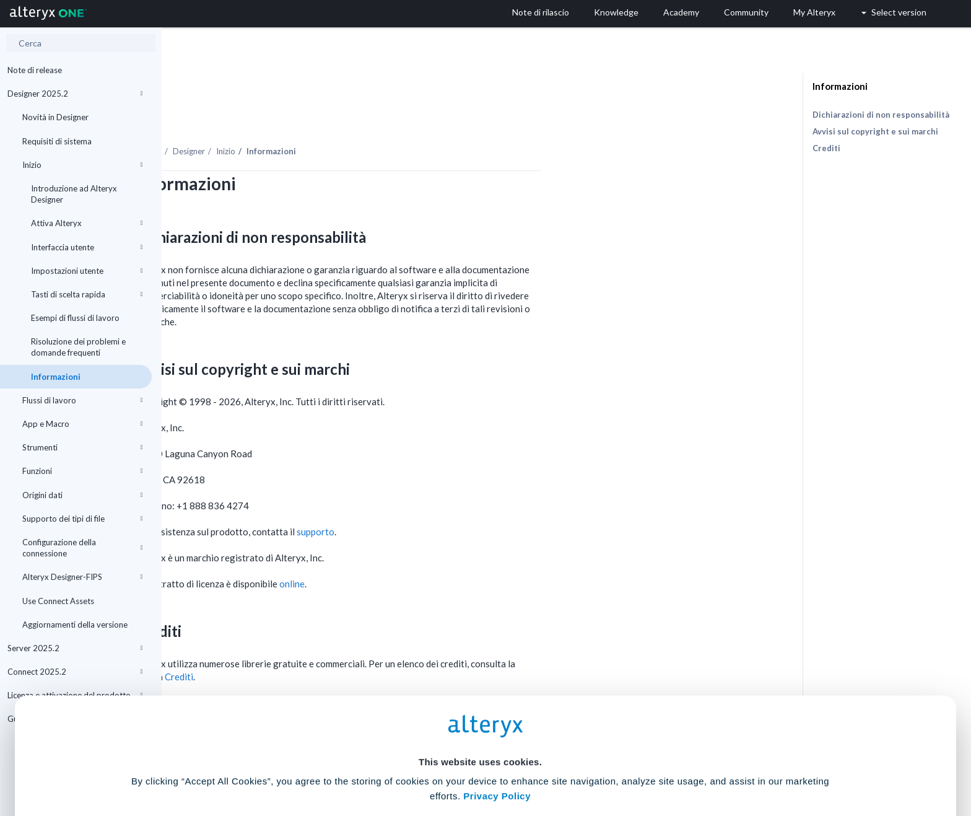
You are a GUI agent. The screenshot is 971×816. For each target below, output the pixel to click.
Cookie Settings (480, 724)
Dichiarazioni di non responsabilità (880, 115)
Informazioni (56, 377)
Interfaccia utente (86, 247)
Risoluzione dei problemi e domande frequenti (78, 347)
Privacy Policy (497, 690)
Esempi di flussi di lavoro (75, 318)
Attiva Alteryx (86, 223)
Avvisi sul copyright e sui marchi (875, 131)
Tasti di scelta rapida (86, 294)
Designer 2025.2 (74, 94)
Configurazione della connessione (82, 547)
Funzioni (82, 471)
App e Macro (82, 424)
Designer (350, 117)
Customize (580, 761)
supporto (477, 497)
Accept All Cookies (391, 761)
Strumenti (82, 447)
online (453, 549)
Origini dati (82, 495)
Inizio (82, 165)
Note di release (34, 70)
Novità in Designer (55, 117)
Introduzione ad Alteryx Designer (74, 193)
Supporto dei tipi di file (82, 519)
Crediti (826, 148)
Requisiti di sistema (57, 141)
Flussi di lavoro (82, 400)
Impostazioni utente (86, 271)
